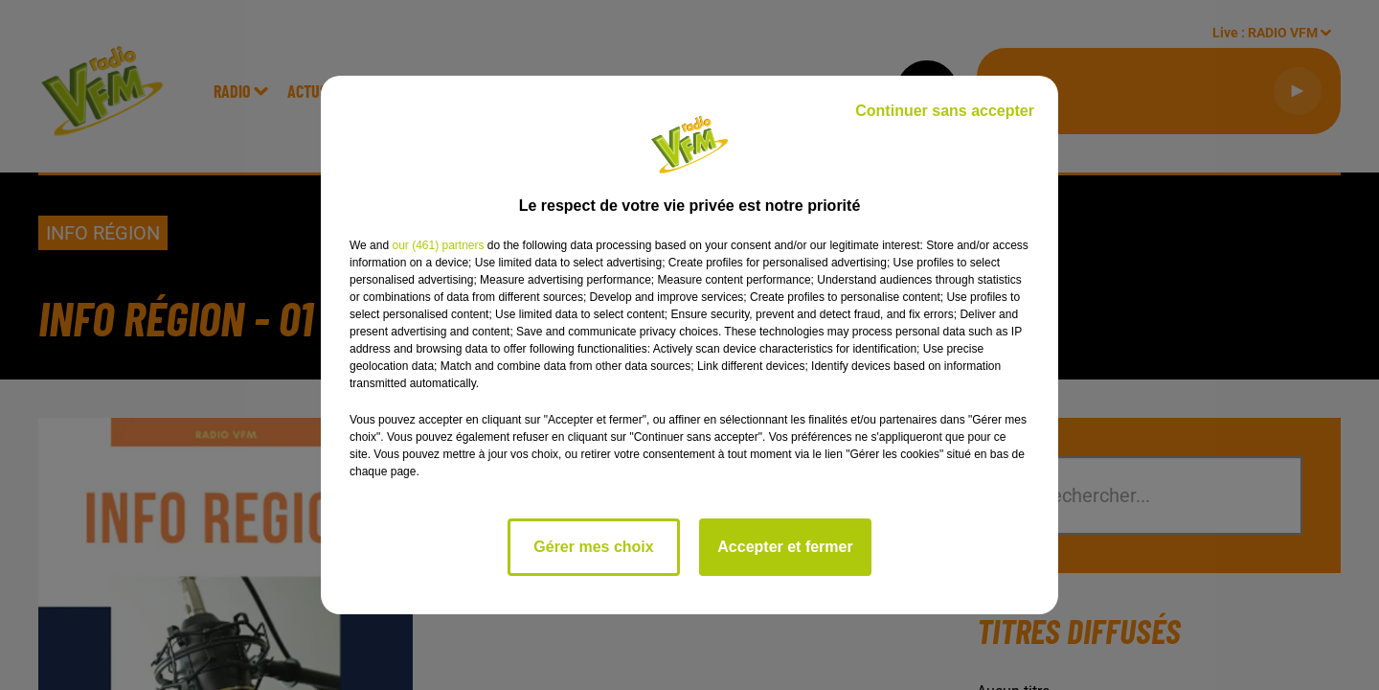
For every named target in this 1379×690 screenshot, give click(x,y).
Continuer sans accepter (944, 111)
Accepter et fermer (784, 547)
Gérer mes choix (593, 547)
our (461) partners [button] (438, 245)
